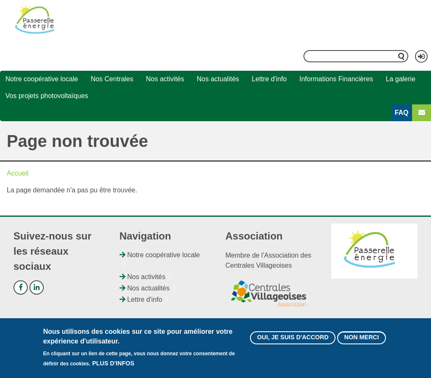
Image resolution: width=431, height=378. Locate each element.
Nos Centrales (111, 79)
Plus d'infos (113, 363)
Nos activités (165, 79)
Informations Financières (336, 79)
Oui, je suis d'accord (293, 337)
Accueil (18, 173)
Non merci (361, 337)
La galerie (400, 79)
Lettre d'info (269, 79)
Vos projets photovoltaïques (46, 95)
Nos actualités (218, 79)
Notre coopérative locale (41, 79)
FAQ (402, 112)
